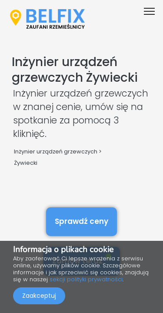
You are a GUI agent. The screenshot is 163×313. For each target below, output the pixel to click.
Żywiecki (25, 162)
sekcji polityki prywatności (86, 279)
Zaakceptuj (39, 295)
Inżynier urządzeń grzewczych (55, 151)
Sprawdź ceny (81, 221)
